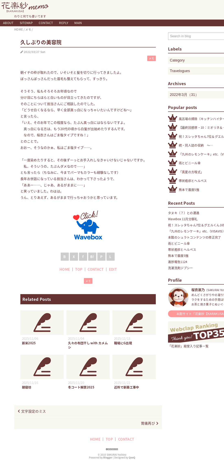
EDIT (113, 269)
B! (92, 256)
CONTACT (46, 23)
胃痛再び (148, 423)
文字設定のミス (33, 411)
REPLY (63, 23)
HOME (64, 269)
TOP (78, 269)
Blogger (107, 457)
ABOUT (8, 23)
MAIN (78, 23)
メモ (152, 58)
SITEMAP (26, 23)
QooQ (132, 457)
